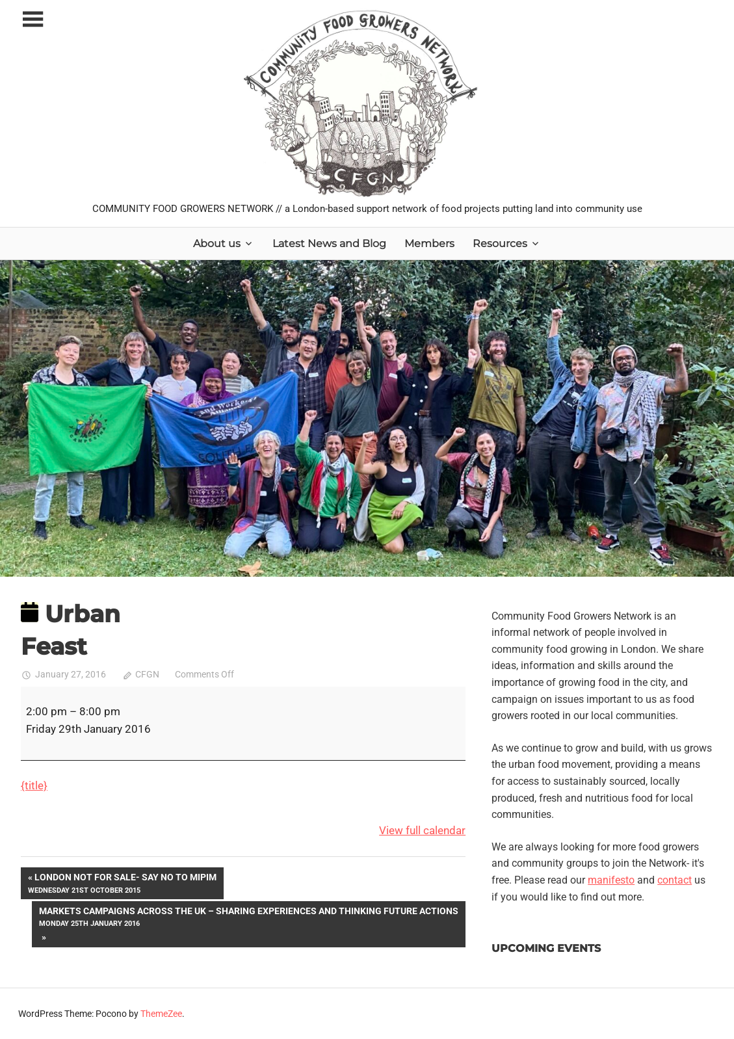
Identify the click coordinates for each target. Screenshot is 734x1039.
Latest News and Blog (329, 243)
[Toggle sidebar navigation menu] (32, 20)
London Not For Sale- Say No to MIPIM (122, 884)
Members (429, 243)
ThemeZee (161, 1013)
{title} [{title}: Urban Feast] (34, 785)
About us (217, 243)
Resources (500, 243)
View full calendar (422, 830)
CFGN (147, 674)
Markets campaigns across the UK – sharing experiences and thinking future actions (248, 918)
